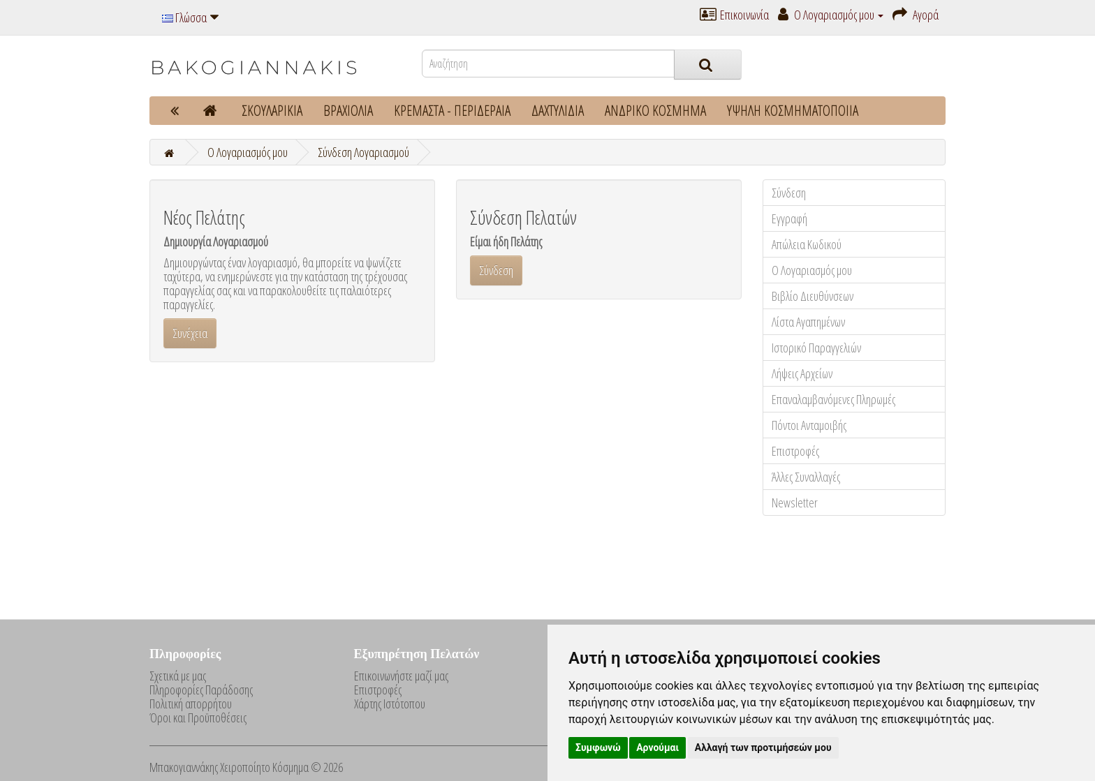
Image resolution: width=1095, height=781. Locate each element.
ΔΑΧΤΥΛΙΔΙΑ (557, 110)
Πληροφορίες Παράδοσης (201, 689)
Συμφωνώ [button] (598, 747)
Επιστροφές (795, 450)
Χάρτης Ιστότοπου (389, 703)
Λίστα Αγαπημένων (808, 321)
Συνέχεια (189, 333)
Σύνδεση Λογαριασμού (363, 152)
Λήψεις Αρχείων (802, 373)
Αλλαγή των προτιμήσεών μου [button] (763, 747)
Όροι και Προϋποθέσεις (198, 717)
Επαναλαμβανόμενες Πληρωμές (833, 399)
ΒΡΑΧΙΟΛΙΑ (348, 110)
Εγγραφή (789, 218)
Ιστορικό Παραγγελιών (816, 347)
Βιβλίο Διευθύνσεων (812, 296)
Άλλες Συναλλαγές (806, 476)
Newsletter (795, 502)
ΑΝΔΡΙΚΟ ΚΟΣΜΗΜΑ (655, 110)
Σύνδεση (789, 192)
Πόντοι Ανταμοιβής (809, 425)
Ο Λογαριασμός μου (812, 270)
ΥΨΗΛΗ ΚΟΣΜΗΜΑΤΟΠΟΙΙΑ (792, 110)
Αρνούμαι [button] (657, 747)
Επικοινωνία (734, 14)
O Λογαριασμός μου (247, 152)
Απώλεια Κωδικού (807, 244)
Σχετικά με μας (177, 675)
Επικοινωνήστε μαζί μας (401, 675)
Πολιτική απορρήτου (190, 703)
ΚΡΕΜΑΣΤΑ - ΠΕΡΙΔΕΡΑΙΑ (452, 110)
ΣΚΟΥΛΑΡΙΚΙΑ (272, 110)
